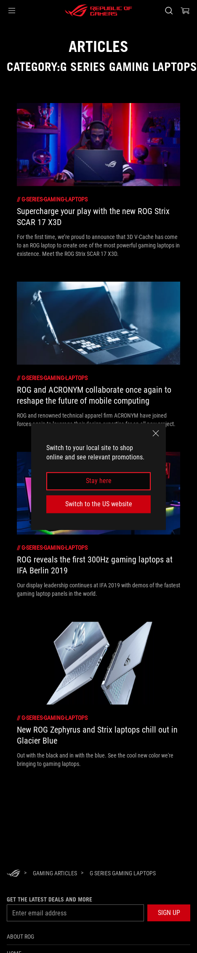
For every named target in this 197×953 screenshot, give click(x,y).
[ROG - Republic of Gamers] (98, 10)
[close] (156, 433)
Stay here (99, 481)
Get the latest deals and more (49, 899)
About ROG (20, 936)
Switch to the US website (98, 504)
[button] (12, 10)
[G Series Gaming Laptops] (123, 873)
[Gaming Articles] (55, 873)
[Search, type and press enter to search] (168, 10)
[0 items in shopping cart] (185, 10)
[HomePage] (13, 873)
